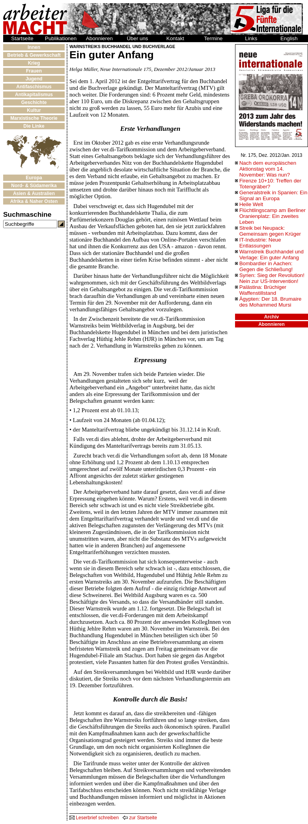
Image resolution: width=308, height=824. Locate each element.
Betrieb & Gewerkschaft (33, 55)
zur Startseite (140, 817)
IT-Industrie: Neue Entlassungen (260, 243)
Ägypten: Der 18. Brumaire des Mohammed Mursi (270, 302)
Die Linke (33, 126)
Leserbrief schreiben (94, 817)
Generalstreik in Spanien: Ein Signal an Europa (273, 195)
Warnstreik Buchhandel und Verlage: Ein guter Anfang (271, 254)
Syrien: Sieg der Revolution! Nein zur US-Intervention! (271, 278)
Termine (213, 38)
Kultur (34, 110)
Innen (34, 47)
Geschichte (34, 102)
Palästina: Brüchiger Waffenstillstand (262, 290)
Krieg (34, 63)
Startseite (22, 38)
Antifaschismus (33, 86)
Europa (34, 177)
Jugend (34, 79)
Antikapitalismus (34, 94)
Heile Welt (251, 204)
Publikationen (61, 38)
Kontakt (175, 38)
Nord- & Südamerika (33, 185)
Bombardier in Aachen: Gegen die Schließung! (266, 266)
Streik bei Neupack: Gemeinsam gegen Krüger (270, 231)
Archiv (271, 317)
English (289, 38)
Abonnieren (99, 38)
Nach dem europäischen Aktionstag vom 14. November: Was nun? (267, 169)
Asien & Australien (34, 193)
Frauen (34, 71)
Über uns (137, 38)
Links (251, 38)
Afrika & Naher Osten (34, 201)
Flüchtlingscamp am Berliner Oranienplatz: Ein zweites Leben (272, 216)
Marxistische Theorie (33, 118)
